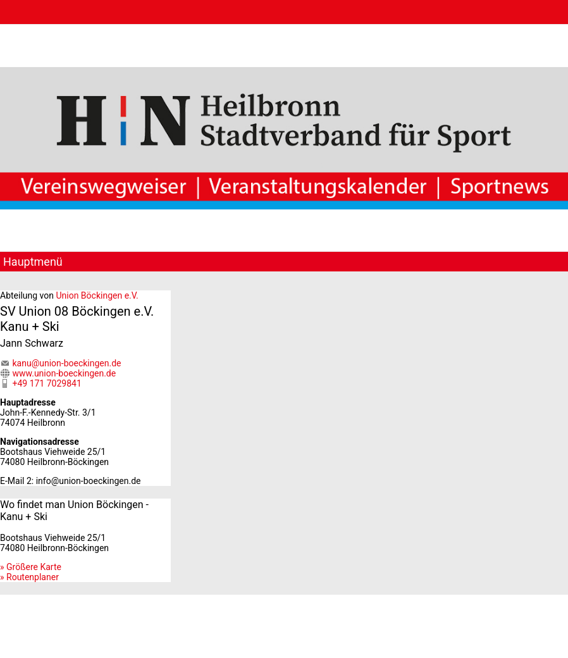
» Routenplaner (29, 577)
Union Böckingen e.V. (97, 295)
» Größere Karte (30, 567)
